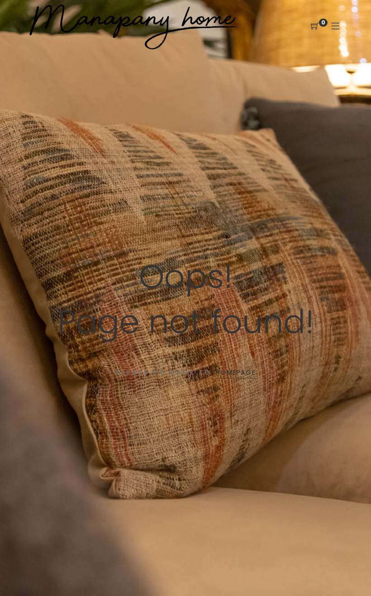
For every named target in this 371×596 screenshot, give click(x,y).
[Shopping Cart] (315, 26)
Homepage (235, 372)
